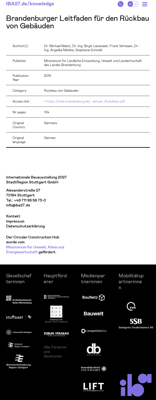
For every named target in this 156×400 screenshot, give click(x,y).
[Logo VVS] (131, 306)
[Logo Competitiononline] (93, 331)
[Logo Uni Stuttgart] (18, 332)
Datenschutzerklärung (25, 226)
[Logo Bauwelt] (93, 313)
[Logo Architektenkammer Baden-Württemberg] (18, 300)
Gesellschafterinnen (18, 278)
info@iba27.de (18, 205)
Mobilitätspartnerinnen (131, 281)
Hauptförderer (55, 278)
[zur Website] (19, 345)
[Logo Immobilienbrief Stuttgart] (93, 368)
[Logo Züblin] (56, 333)
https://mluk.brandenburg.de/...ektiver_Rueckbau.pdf (86, 101)
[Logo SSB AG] (136, 323)
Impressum (15, 221)
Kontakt (13, 216)
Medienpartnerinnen (93, 278)
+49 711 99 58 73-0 (30, 200)
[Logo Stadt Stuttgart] (18, 317)
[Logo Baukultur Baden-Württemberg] (56, 314)
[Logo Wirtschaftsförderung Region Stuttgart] (18, 361)
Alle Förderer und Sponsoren (55, 351)
